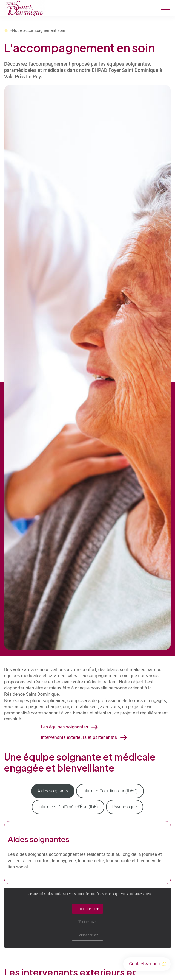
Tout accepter (88, 909)
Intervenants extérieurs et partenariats (79, 737)
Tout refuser (87, 922)
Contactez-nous (147, 963)
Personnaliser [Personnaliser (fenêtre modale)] (87, 935)
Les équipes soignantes (64, 727)
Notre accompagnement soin (38, 30)
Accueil (6, 30)
